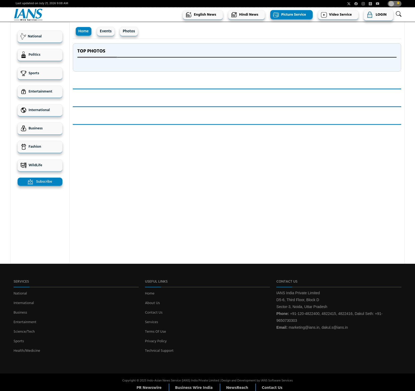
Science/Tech (24, 332)
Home (83, 31)
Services (151, 322)
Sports (29, 73)
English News (200, 14)
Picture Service (289, 14)
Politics (30, 54)
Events (106, 31)
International (35, 110)
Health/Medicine (27, 351)
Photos (129, 31)
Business (31, 128)
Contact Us (154, 313)
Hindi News (245, 14)
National (31, 36)
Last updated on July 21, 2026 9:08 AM (42, 3)
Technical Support (159, 351)
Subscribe (40, 182)
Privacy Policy (156, 341)
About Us (152, 303)
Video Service (336, 14)
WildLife (31, 165)
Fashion (30, 146)
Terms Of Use (155, 332)
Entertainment (36, 91)
